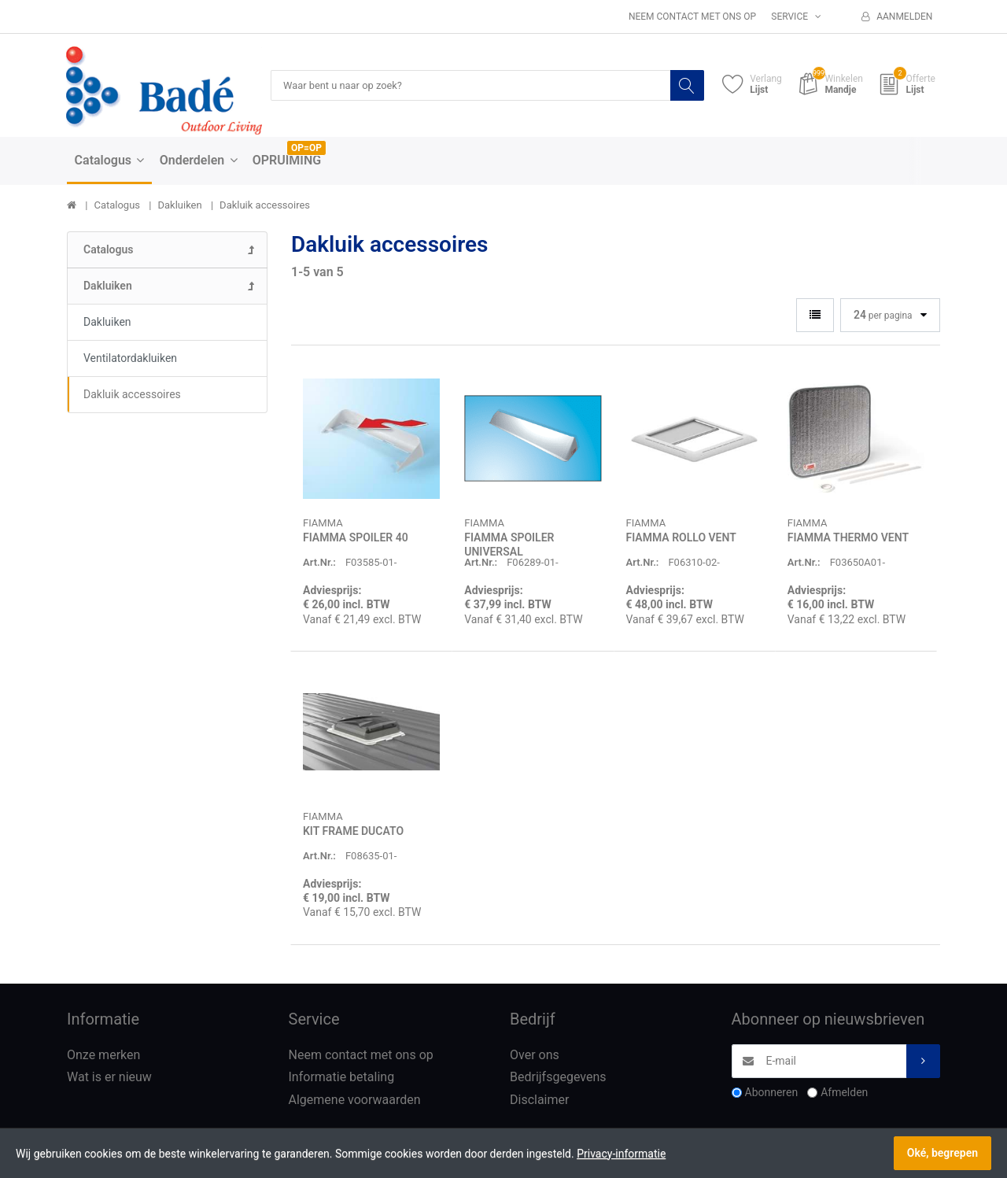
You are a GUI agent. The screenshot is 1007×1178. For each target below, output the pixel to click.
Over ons (534, 1055)
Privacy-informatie (621, 1153)
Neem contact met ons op (692, 16)
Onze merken (103, 1055)
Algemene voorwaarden (355, 1100)
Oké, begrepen (942, 1153)
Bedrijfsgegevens (558, 1077)
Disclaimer (539, 1100)
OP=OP (306, 148)
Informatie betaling (342, 1077)
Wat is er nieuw (109, 1077)
